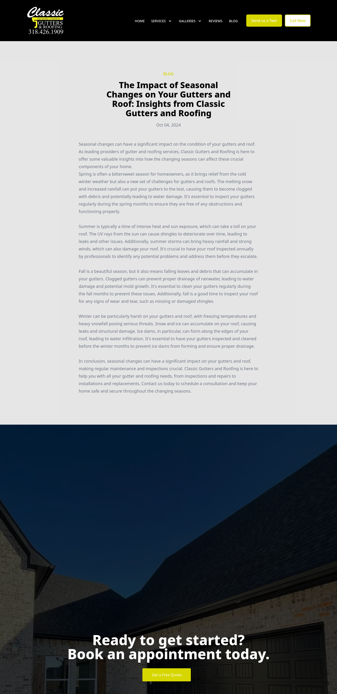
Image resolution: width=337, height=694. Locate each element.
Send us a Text (264, 20)
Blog (233, 21)
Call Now (298, 20)
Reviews (215, 21)
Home (140, 21)
